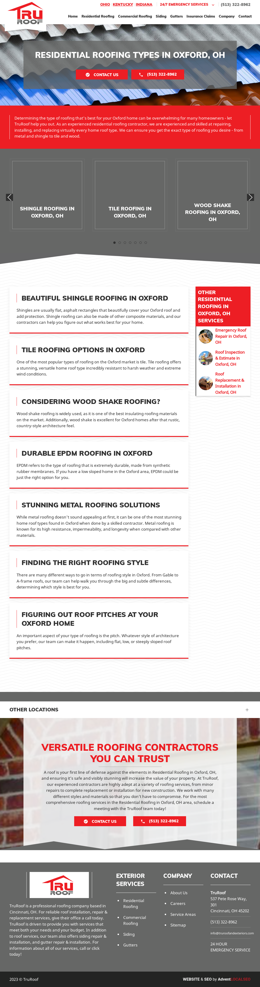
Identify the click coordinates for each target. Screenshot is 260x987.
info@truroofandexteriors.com (232, 933)
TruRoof (218, 892)
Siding (161, 16)
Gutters (176, 16)
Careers (177, 903)
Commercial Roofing (135, 16)
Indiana (144, 4)
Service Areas (183, 914)
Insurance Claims (201, 16)
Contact (245, 16)
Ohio (105, 4)
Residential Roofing (98, 16)
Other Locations (33, 709)
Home (73, 16)
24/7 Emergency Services (187, 4)
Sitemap (178, 925)
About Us (178, 892)
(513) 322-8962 (236, 4)
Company (227, 16)
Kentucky (123, 4)
